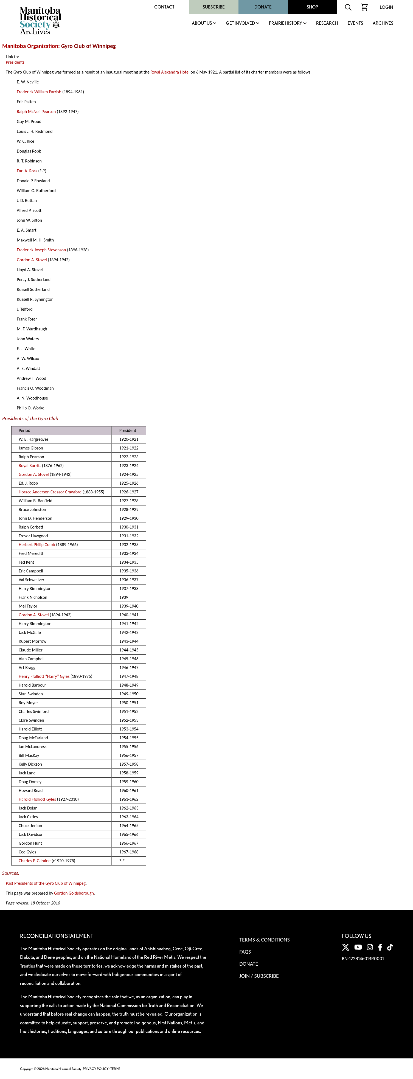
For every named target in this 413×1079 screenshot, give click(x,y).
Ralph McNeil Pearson (36, 111)
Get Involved (240, 23)
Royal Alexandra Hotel (169, 72)
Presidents (15, 62)
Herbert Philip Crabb (37, 544)
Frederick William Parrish (39, 91)
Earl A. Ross (27, 170)
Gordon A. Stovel (32, 259)
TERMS (115, 1069)
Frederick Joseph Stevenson (41, 249)
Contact (164, 7)
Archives (383, 23)
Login (386, 7)
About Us (202, 23)
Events (355, 23)
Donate (263, 7)
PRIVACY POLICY (96, 1069)
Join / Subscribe (259, 976)
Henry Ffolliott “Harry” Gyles (44, 676)
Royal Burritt (30, 465)
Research (327, 23)
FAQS (245, 951)
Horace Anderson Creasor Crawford (50, 491)
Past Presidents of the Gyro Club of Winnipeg (46, 883)
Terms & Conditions (264, 939)
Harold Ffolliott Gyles (37, 799)
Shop (312, 7)
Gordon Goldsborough (74, 893)
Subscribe (214, 7)
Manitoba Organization (30, 46)
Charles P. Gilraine (34, 860)
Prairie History (285, 23)
